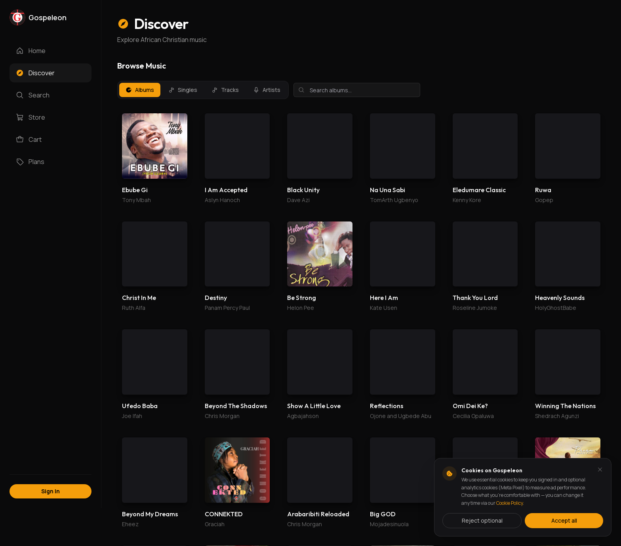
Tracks (225, 90)
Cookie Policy (509, 503)
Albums (140, 90)
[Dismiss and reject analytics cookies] (600, 469)
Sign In (50, 491)
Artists (266, 90)
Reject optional (482, 520)
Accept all (564, 520)
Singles (182, 90)
